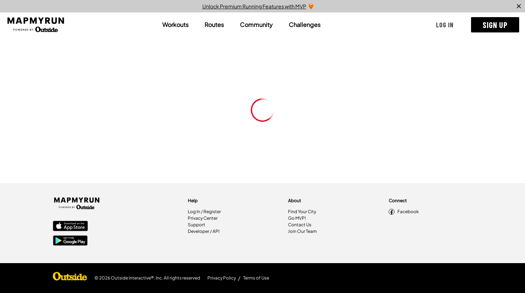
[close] (519, 6)
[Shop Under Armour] (70, 278)
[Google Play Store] (70, 241)
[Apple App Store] (70, 226)
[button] (444, 24)
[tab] (175, 24)
